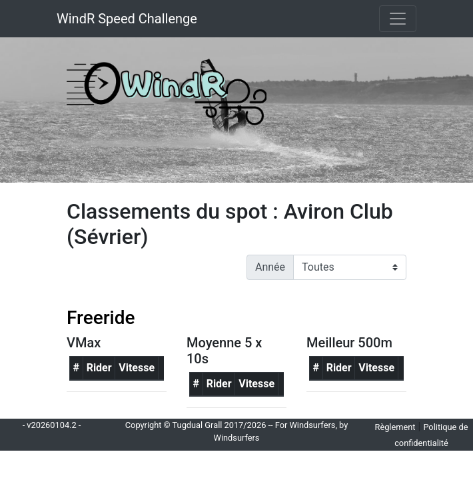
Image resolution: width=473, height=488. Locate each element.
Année (270, 267)
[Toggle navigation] (397, 18)
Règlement (395, 427)
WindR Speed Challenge (127, 19)
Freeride (101, 318)
